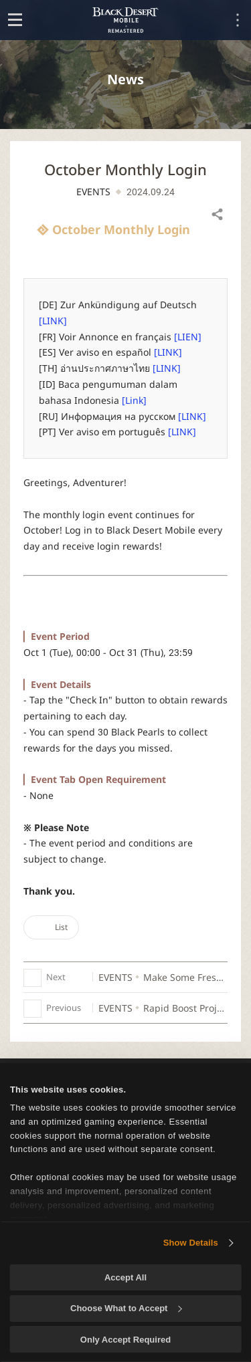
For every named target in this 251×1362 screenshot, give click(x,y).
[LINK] (53, 320)
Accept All (125, 1277)
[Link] (134, 400)
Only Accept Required (125, 1340)
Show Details (190, 1243)
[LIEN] (187, 336)
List (51, 927)
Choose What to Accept (125, 1308)
